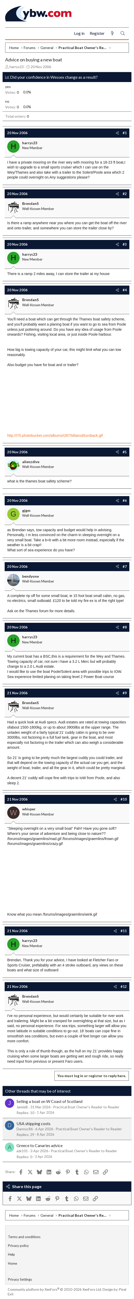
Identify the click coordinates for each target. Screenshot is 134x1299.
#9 (125, 693)
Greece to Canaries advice (39, 1145)
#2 (125, 194)
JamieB (22, 1107)
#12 (124, 987)
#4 (125, 290)
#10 (124, 799)
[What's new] (112, 33)
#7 (125, 566)
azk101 (22, 1151)
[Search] (123, 33)
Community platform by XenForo (55, 1289)
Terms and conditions (24, 1237)
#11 (124, 931)
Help (11, 1254)
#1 (125, 133)
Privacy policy (18, 1246)
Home (12, 1263)
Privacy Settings (20, 1279)
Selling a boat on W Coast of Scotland (49, 1101)
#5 (125, 452)
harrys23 (17, 66)
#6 (125, 500)
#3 (125, 244)
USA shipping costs (33, 1123)
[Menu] (11, 33)
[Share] (117, 133)
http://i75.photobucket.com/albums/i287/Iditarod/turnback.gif (55, 435)
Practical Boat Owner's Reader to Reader (86, 1107)
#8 (125, 627)
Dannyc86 (24, 1129)
